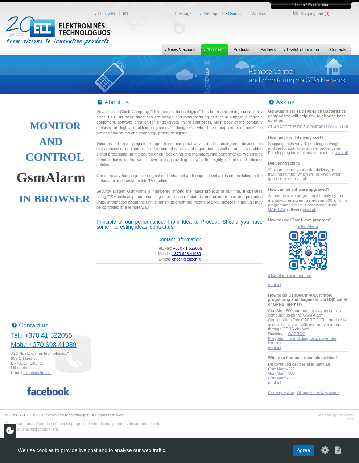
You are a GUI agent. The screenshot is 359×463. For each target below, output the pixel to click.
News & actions (178, 49)
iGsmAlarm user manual (289, 275)
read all (341, 127)
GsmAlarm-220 (281, 369)
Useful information (300, 49)
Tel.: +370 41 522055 (41, 335)
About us (211, 49)
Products (238, 49)
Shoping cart (312, 13)
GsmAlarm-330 (281, 378)
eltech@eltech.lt (186, 259)
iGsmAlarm (308, 226)
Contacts (335, 49)
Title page (183, 13)
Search (234, 13)
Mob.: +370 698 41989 (44, 345)
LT (100, 13)
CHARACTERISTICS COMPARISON (301, 127)
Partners (265, 49)
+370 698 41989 (186, 253)
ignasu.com (343, 415)
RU (114, 13)
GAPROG (276, 209)
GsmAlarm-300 (281, 373)
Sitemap (210, 13)
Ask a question (281, 392)
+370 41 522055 (187, 248)
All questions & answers (318, 392)
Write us (259, 13)
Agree (303, 450)
